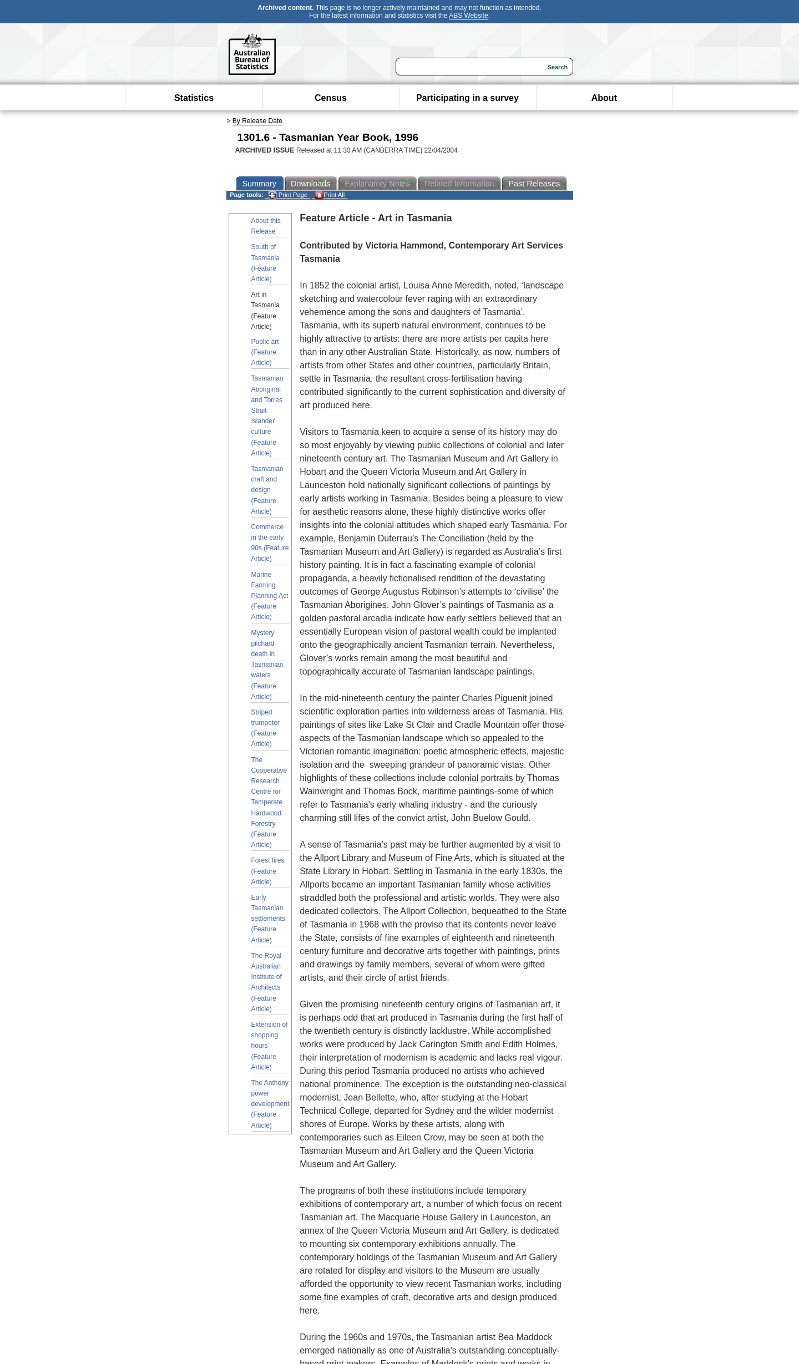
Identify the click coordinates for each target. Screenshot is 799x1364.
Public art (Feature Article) (265, 352)
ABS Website (468, 15)
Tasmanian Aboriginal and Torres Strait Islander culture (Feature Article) (267, 415)
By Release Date (257, 121)
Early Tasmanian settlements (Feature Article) (268, 919)
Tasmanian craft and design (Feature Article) (267, 490)
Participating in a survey (467, 98)
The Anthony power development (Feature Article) (270, 1104)
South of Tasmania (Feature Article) (265, 263)
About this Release (266, 226)
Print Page (287, 195)
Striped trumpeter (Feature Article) (265, 728)
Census (331, 98)
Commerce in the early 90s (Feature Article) (270, 543)
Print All (330, 195)
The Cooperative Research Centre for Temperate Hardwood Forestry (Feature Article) (269, 802)
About (604, 98)
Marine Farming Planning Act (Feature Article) (270, 596)
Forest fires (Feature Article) (268, 870)
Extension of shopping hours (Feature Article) (269, 1046)
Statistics (194, 98)
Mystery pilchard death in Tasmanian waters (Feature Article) (267, 665)
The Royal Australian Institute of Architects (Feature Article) (266, 982)
